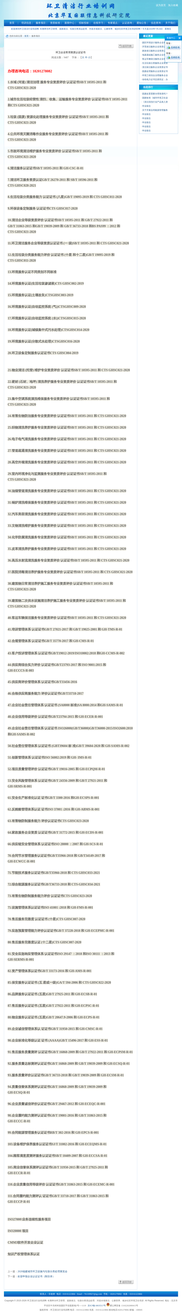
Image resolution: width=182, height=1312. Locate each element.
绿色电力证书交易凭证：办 (155, 79)
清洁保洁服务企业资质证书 (155, 67)
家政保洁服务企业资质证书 (155, 51)
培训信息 (26, 23)
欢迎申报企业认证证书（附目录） (36, 1276)
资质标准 (55, 23)
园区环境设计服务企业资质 (155, 42)
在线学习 (98, 23)
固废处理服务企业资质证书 (155, 71)
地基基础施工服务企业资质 (155, 55)
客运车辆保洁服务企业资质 (155, 59)
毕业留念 (146, 106)
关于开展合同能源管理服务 (155, 110)
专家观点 (113, 23)
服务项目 (41, 23)
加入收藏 (173, 5)
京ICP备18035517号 (97, 1305)
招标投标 (84, 23)
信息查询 (156, 23)
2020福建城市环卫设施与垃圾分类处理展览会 (42, 1271)
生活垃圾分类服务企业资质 (155, 63)
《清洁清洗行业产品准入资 (155, 102)
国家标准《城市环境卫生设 (155, 98)
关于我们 (170, 23)
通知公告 (141, 23)
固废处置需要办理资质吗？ (155, 93)
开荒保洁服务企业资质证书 (155, 46)
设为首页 (161, 5)
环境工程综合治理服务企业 (155, 75)
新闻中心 (69, 23)
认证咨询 (127, 23)
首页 (11, 23)
